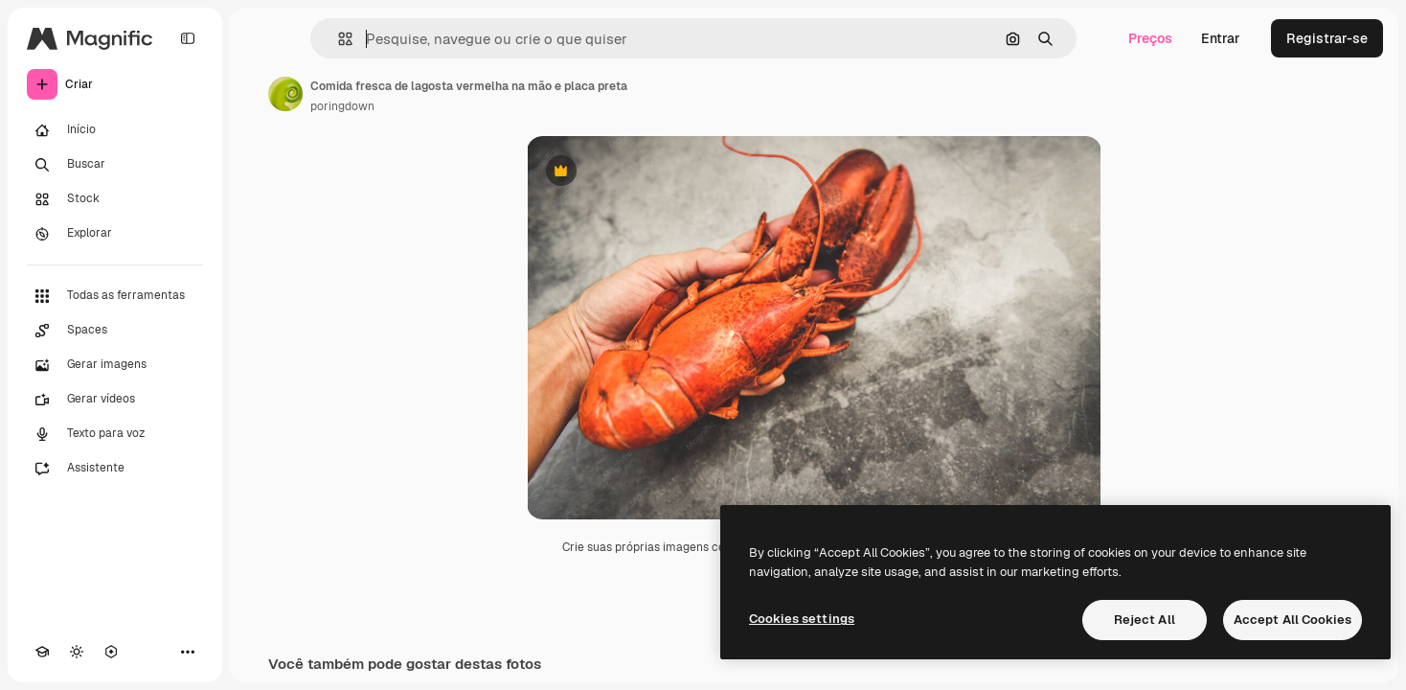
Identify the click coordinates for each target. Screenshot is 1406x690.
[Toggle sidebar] (187, 38)
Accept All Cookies (1292, 619)
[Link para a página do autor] (285, 94)
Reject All (1144, 619)
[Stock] (115, 199)
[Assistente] (115, 468)
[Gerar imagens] (115, 365)
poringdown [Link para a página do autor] (342, 106)
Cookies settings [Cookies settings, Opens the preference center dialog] (801, 618)
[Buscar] (115, 165)
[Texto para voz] (115, 434)
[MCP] (111, 651)
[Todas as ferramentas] (115, 296)
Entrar (1220, 38)
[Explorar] (115, 233)
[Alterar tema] (76, 651)
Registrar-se (1327, 38)
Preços (1150, 38)
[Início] (115, 130)
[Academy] (42, 651)
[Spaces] (115, 330)
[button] (337, 39)
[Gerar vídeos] (115, 399)
